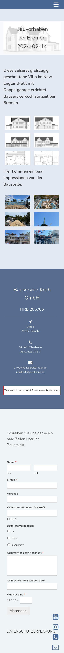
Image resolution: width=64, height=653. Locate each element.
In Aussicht (18, 545)
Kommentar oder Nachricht (25, 553)
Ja (13, 531)
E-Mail (12, 480)
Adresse (12, 494)
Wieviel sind (16, 594)
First (9, 473)
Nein (14, 538)
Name (11, 462)
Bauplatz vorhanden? (20, 526)
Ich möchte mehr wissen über (26, 580)
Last (36, 473)
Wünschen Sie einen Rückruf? (26, 507)
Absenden (18, 610)
